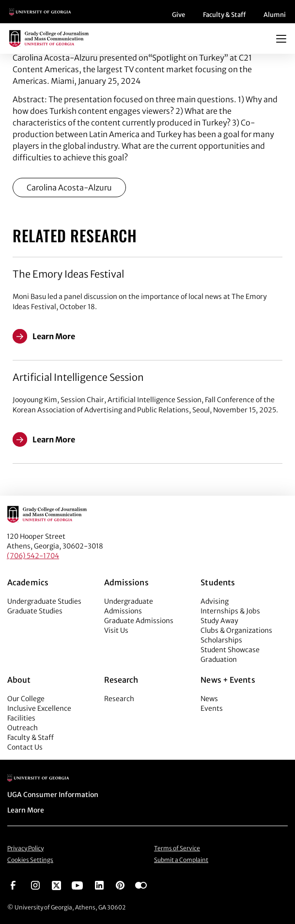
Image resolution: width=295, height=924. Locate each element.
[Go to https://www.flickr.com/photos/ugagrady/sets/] (141, 884)
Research (119, 698)
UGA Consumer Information (52, 794)
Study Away (219, 620)
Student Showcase (230, 649)
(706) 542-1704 (33, 555)
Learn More (25, 810)
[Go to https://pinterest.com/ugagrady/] (120, 884)
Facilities (21, 718)
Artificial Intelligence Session (78, 377)
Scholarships (221, 640)
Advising (215, 601)
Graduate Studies (34, 611)
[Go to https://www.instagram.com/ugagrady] (35, 884)
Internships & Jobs (230, 611)
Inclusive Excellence (39, 708)
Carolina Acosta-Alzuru (69, 187)
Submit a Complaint (181, 859)
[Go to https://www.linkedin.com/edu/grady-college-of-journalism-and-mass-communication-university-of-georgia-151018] (99, 884)
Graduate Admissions (138, 620)
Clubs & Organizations (236, 630)
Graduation (219, 659)
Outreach (22, 727)
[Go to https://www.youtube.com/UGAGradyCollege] (77, 884)
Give (178, 15)
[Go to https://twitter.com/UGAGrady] (56, 884)
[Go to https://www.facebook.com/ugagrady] (13, 884)
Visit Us (116, 630)
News (209, 698)
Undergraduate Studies (44, 601)
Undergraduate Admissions (128, 606)
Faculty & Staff (224, 15)
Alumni (275, 15)
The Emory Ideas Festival (68, 274)
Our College (26, 698)
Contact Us (25, 747)
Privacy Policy (25, 848)
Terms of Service (177, 848)
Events (212, 708)
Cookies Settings (30, 859)
